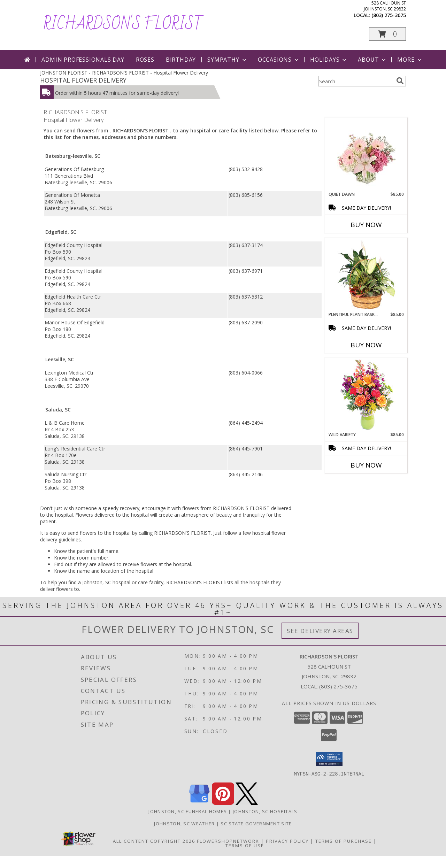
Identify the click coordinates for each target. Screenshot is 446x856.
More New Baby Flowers (356, 484)
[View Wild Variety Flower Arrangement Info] (366, 395)
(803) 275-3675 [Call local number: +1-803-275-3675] (388, 15)
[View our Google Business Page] (199, 802)
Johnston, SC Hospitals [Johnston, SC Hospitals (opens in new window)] (265, 811)
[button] (387, 34)
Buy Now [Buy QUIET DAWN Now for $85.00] (366, 224)
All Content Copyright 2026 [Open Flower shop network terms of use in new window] (154, 841)
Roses (145, 59)
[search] (400, 81)
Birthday (181, 59)
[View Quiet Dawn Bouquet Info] (366, 154)
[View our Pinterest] (223, 802)
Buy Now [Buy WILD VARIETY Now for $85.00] (366, 465)
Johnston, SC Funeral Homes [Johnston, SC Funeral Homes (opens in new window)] (187, 811)
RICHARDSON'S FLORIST (123, 24)
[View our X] (247, 802)
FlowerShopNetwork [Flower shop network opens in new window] (228, 841)
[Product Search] (355, 81)
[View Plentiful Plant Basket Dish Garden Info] (366, 275)
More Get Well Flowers (356, 112)
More (410, 59)
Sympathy (227, 59)
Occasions (279, 59)
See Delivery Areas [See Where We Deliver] (320, 631)
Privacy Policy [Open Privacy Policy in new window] (287, 841)
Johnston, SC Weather (184, 823)
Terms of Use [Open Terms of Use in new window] (244, 845)
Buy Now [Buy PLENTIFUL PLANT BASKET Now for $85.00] (366, 344)
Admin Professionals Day (82, 59)
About (372, 59)
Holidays (329, 59)
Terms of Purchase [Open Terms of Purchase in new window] (343, 841)
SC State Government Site (256, 823)
